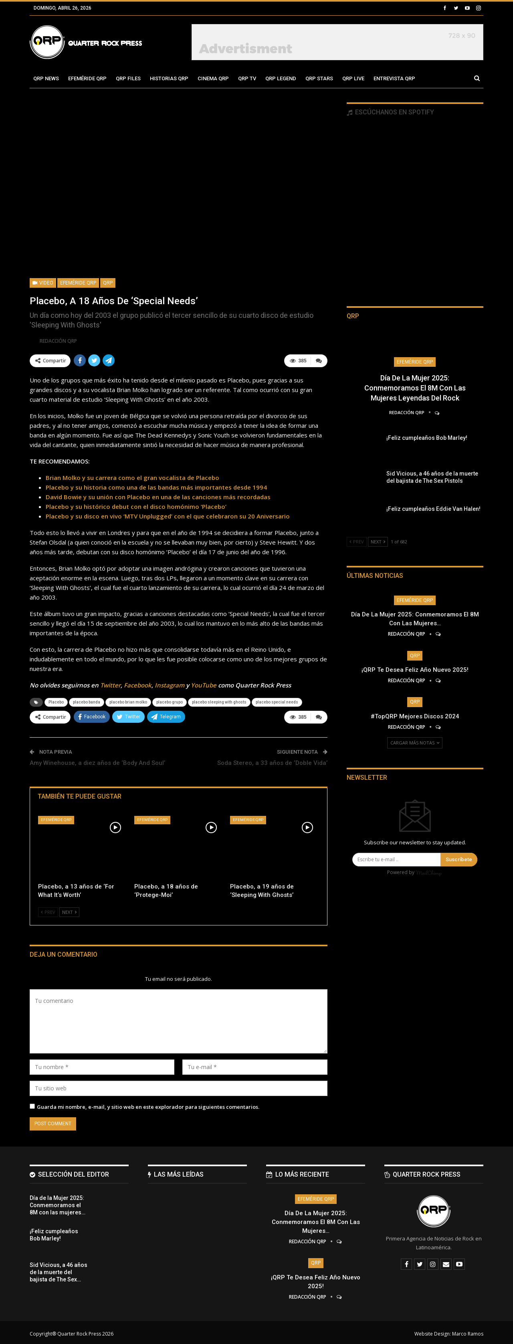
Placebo (56, 701)
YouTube (203, 684)
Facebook (137, 684)
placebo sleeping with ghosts (219, 701)
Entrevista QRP (394, 78)
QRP (108, 283)
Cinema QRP (213, 78)
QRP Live (353, 78)
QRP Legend (280, 78)
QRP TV (247, 78)
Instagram (169, 684)
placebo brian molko (128, 701)
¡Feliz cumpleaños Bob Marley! (426, 438)
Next (69, 910)
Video (42, 283)
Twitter (110, 684)
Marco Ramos (467, 1331)
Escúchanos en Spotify (390, 112)
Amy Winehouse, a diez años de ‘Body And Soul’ (97, 761)
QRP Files (128, 78)
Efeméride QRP (87, 78)
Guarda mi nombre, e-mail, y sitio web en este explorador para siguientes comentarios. (148, 1104)
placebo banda (86, 701)
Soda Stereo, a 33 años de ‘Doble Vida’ (272, 761)
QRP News (46, 78)
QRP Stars (319, 78)
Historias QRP (169, 78)
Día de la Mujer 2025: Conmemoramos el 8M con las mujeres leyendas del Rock (415, 388)
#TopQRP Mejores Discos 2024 (415, 716)
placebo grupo (169, 701)
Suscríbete (459, 859)
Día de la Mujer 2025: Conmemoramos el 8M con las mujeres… (316, 1219)
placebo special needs (277, 701)
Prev (48, 910)
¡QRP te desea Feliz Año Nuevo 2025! (415, 669)
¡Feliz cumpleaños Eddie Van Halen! (433, 509)
